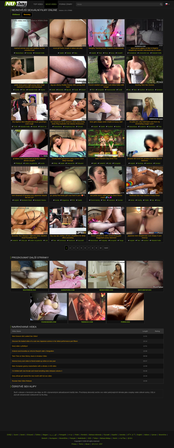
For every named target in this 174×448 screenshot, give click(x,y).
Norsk (115, 438)
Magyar (45, 435)
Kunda (17, 90)
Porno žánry (65, 4)
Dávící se (43, 126)
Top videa (38, 4)
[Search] (161, 4)
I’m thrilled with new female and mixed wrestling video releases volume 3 (37, 371)
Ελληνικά (30, 435)
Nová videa (51, 4)
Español (114, 435)
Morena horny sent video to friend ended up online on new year (34, 361)
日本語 (9, 435)
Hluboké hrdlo (39, 53)
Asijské (93, 53)
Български (53, 438)
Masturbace (19, 53)
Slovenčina (162, 435)
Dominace (151, 126)
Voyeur (42, 90)
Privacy (74, 444)
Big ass (68, 90)
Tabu (75, 53)
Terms (81, 444)
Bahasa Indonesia (95, 435)
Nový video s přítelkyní (20, 346)
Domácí (157, 163)
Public (147, 200)
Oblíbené (16, 14)
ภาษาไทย (122, 438)
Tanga (121, 240)
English (139, 435)
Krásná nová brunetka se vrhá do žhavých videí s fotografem (33, 351)
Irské (109, 163)
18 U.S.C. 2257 (97, 444)
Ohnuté (80, 126)
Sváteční (143, 126)
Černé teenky (95, 200)
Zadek (61, 53)
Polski (77, 435)
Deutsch (44, 438)
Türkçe (95, 438)
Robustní (80, 163)
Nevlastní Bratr (27, 200)
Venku (132, 200)
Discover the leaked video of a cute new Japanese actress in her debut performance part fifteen (45, 341)
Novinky (27, 14)
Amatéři (119, 53)
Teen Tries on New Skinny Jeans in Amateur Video (29, 356)
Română (84, 435)
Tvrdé (15, 126)
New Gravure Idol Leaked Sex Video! (25, 336)
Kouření (142, 90)
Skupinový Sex (70, 126)
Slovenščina (63, 438)
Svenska (122, 435)
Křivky (55, 163)
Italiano (146, 435)
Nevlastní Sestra (40, 200)
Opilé (95, 163)
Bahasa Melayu (105, 438)
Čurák (120, 90)
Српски (153, 435)
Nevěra (118, 126)
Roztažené (132, 53)
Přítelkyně (18, 163)
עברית (70, 435)
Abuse (87, 444)
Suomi (16, 435)
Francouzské (110, 90)
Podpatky (104, 240)
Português (62, 435)
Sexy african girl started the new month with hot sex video (32, 376)
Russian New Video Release (22, 381)
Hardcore (150, 90)
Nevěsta (140, 163)
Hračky (139, 200)
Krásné (83, 90)
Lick (46, 240)
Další (106, 248)
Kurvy (112, 53)
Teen (100, 53)
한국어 (130, 438)
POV (93, 90)
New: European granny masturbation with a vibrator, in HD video (34, 366)
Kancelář (81, 240)
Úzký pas (24, 240)
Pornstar (29, 53)
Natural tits (71, 163)
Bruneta (60, 90)
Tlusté (76, 90)
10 (100, 248)
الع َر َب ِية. (53, 435)
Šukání (68, 53)
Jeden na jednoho (31, 163)
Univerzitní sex (144, 53)
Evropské (100, 90)
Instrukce (112, 200)
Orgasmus (65, 200)
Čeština (37, 435)
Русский (106, 435)
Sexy (158, 200)
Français (73, 438)
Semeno (159, 90)
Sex (129, 90)
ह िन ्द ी (131, 435)
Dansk (22, 435)
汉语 (89, 438)
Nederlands (82, 438)
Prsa (106, 53)
